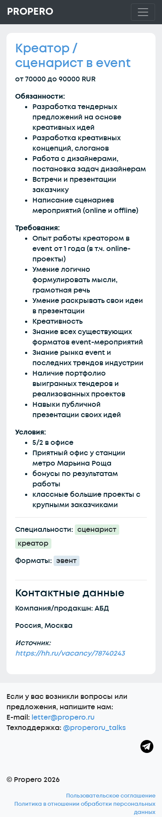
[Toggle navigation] (143, 12)
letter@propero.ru (63, 717)
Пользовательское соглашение (111, 796)
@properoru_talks (94, 728)
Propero (30, 12)
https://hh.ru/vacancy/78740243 (70, 653)
